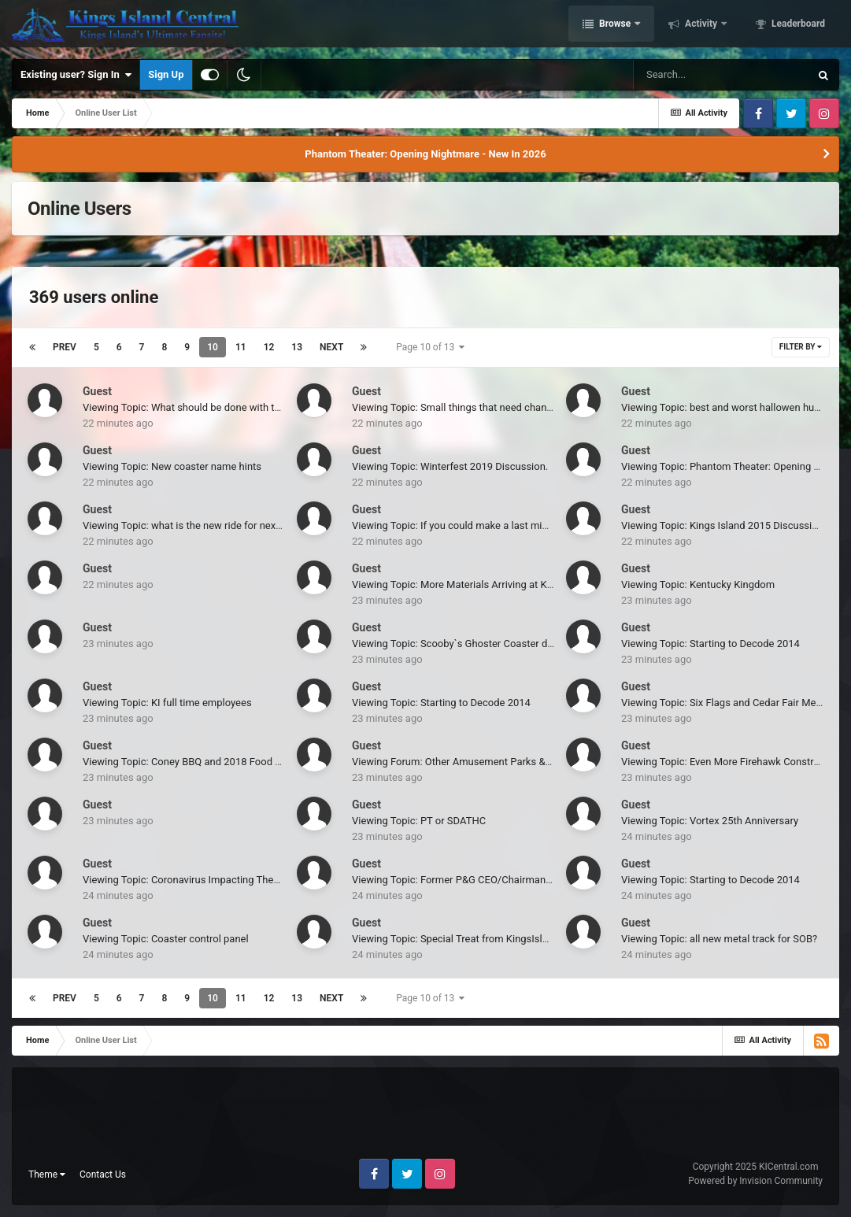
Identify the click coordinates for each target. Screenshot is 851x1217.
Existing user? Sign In (75, 75)
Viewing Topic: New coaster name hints (172, 466)
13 (296, 347)
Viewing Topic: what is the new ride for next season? (201, 525)
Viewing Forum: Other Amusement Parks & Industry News (482, 762)
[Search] (721, 75)
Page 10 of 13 (430, 347)
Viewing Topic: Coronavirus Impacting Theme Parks (199, 880)
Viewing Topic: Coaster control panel (166, 939)
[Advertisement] (425, 1119)
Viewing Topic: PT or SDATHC (419, 821)
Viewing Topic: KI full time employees (167, 702)
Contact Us (103, 1174)
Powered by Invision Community (755, 1180)
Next (331, 347)
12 (269, 347)
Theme (46, 1174)
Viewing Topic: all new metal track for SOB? (719, 939)
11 (240, 347)
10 (212, 347)
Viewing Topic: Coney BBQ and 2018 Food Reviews (198, 762)
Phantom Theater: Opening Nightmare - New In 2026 (425, 154)
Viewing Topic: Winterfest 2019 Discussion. (450, 466)
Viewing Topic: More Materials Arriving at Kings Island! (475, 584)
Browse (615, 25)
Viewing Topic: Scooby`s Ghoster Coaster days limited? (476, 643)
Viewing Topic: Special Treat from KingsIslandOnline (470, 939)
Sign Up (165, 74)
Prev (64, 347)
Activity (701, 25)
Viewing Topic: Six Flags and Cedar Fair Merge (726, 702)
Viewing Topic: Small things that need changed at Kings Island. (494, 407)
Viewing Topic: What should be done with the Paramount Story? (226, 407)
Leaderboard (797, 25)
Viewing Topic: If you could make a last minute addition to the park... (506, 525)
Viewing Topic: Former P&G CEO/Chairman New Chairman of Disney (506, 880)
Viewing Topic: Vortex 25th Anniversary (709, 821)
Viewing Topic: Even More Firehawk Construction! (733, 762)
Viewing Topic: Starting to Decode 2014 (710, 643)
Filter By (800, 346)
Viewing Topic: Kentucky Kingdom (698, 584)
